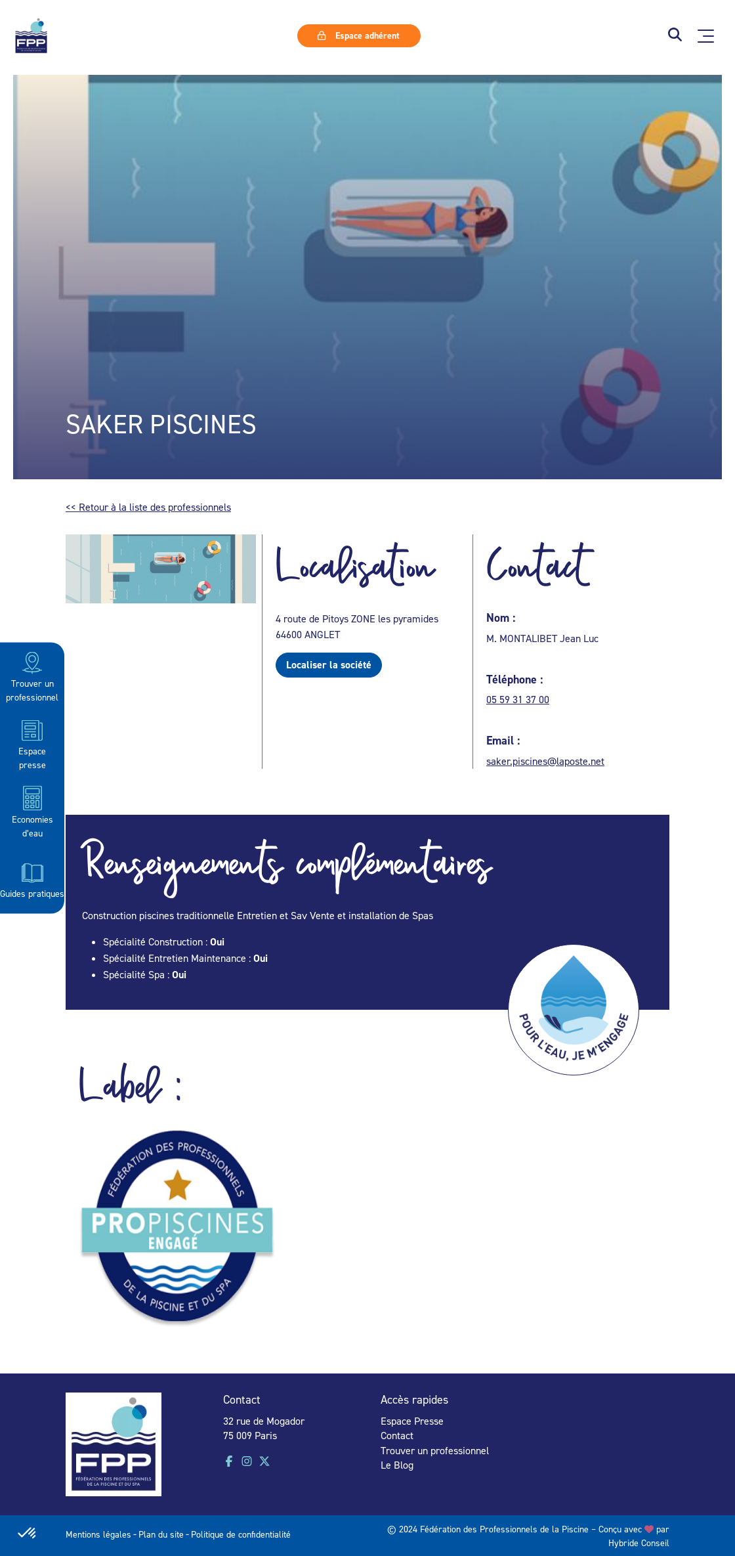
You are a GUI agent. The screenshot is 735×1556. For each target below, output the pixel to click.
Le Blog (397, 1464)
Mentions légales (98, 1534)
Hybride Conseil (638, 1542)
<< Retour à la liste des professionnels (148, 506)
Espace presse (32, 743)
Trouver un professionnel (32, 675)
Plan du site (161, 1534)
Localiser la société (328, 665)
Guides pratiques (32, 879)
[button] (675, 36)
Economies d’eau (32, 811)
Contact (397, 1435)
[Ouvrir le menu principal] (706, 36)
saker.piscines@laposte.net (545, 760)
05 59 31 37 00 (517, 699)
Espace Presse (412, 1420)
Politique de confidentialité (241, 1534)
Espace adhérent (358, 35)
